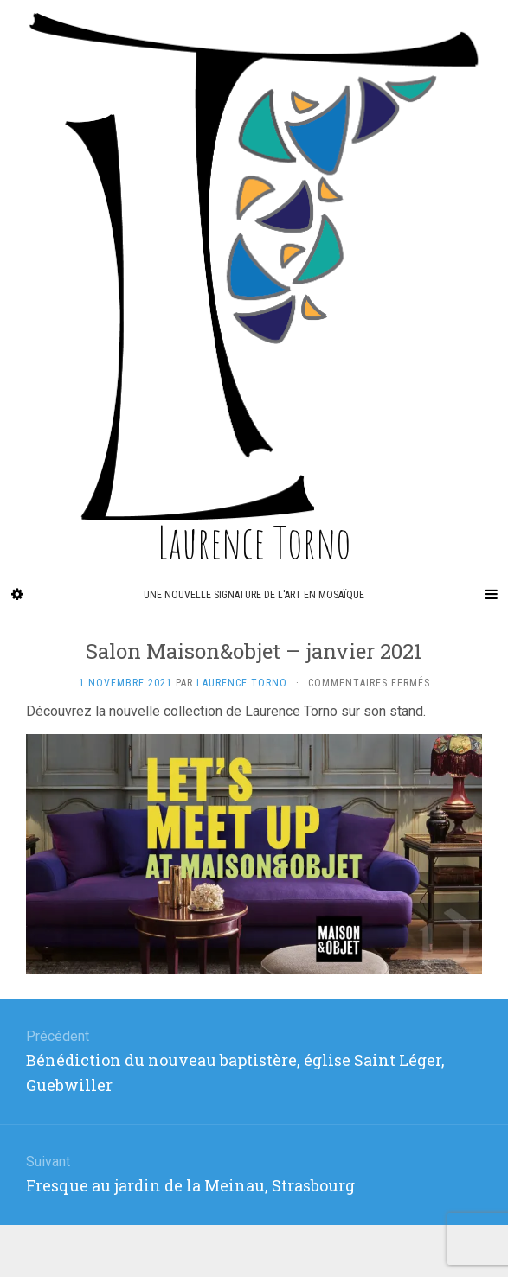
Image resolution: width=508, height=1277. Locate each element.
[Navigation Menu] (490, 595)
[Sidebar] (17, 595)
